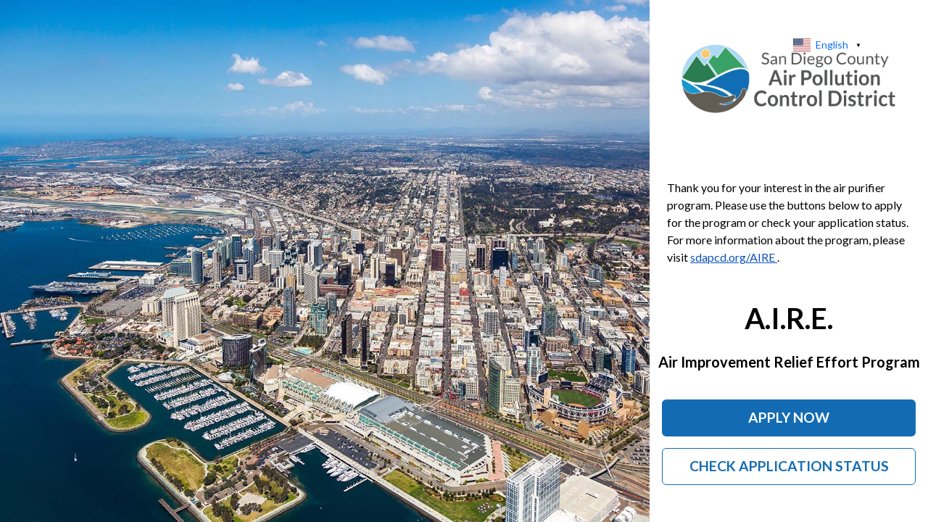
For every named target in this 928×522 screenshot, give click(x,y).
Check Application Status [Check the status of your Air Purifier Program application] (789, 465)
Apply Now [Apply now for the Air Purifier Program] (788, 417)
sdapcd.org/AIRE (733, 257)
